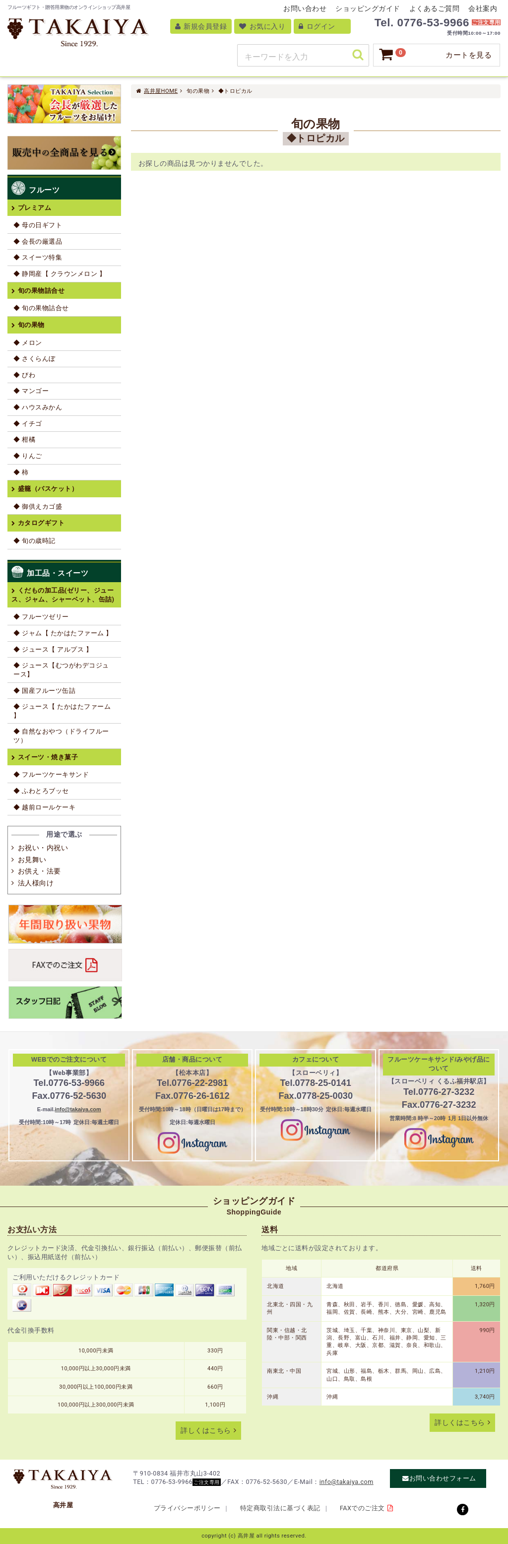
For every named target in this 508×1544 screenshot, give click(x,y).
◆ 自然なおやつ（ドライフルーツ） (61, 736)
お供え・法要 (39, 871)
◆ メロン (27, 342)
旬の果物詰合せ (41, 290)
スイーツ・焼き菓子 (48, 757)
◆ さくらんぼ (34, 358)
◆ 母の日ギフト (37, 225)
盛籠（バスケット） (48, 488)
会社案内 (482, 8)
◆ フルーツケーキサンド (51, 774)
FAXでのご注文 (362, 1508)
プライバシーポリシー (187, 1508)
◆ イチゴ (27, 423)
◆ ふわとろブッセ (41, 791)
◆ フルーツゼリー (41, 616)
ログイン (317, 26)
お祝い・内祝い (43, 848)
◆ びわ (24, 375)
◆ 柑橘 (24, 439)
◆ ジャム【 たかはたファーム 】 (63, 633)
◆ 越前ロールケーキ (44, 807)
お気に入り (262, 26)
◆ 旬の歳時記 (34, 540)
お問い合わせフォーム (442, 1478)
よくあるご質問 (434, 8)
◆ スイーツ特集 (37, 257)
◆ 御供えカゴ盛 (37, 506)
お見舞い (32, 860)
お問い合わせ (304, 8)
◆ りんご (27, 456)
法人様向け (36, 883)
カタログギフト (41, 523)
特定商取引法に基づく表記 (280, 1508)
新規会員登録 (201, 26)
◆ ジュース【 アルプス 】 (52, 649)
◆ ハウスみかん (37, 407)
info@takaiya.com (78, 1109)
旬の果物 (31, 325)
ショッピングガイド (367, 8)
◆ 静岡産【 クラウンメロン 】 (59, 273)
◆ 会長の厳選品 (37, 241)
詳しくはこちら (206, 1430)
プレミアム (35, 207)
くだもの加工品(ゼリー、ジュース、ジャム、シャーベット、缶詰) (62, 595)
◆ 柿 (21, 472)
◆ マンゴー (31, 391)
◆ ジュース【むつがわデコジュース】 (61, 670)
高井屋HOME (161, 91)
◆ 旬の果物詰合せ (41, 308)
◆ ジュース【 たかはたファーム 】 (62, 711)
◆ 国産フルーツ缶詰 (44, 690)
